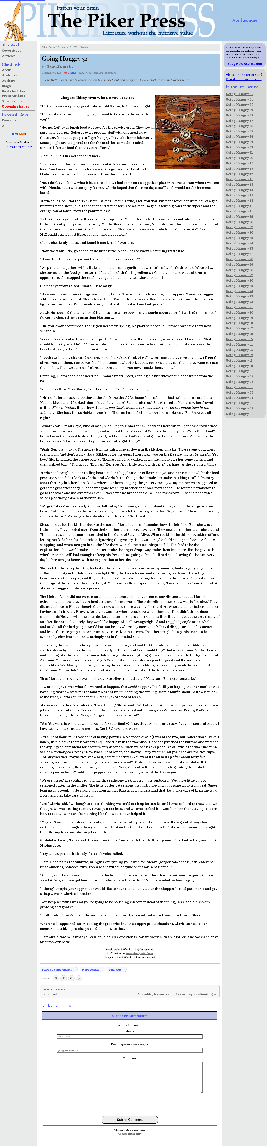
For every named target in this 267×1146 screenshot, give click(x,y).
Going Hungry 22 (239, 301)
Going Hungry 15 (239, 339)
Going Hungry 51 (239, 152)
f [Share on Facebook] (63, 978)
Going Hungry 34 (239, 243)
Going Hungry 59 (239, 110)
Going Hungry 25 (239, 285)
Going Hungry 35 (239, 237)
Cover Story (11, 50)
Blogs (6, 85)
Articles (9, 55)
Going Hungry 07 (239, 381)
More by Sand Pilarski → (58, 969)
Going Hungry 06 (239, 387)
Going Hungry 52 (239, 147)
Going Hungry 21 (239, 307)
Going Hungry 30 (239, 259)
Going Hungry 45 (239, 184)
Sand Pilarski (60, 66)
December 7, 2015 (67, 47)
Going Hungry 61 (239, 99)
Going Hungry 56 (239, 125)
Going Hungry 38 (239, 222)
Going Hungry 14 (239, 344)
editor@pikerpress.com (18, 146)
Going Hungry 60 (239, 104)
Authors (9, 80)
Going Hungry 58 (239, 115)
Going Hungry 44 (239, 190)
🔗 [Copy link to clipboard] (79, 978)
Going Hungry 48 (239, 168)
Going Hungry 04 (239, 397)
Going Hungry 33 (239, 248)
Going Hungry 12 (239, 355)
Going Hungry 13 (239, 349)
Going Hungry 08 (239, 376)
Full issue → (117, 969)
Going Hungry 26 (239, 280)
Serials (84, 47)
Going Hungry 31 (239, 253)
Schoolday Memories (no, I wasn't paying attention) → (177, 994)
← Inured (50, 994)
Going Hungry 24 (239, 291)
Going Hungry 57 (239, 120)
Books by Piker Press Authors (14, 93)
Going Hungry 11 (239, 360)
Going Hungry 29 (239, 264)
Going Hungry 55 (239, 131)
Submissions (12, 101)
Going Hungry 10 (239, 365)
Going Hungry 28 (239, 269)
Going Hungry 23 (239, 296)
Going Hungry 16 (239, 333)
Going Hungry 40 (239, 211)
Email (130, 1044)
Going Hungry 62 (239, 94)
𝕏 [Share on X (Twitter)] (56, 978)
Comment (130, 1058)
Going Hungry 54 (239, 136)
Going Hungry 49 (239, 163)
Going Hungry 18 (239, 323)
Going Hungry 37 (239, 227)
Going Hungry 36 (239, 232)
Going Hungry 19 (239, 317)
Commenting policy (129, 1133)
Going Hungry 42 (239, 200)
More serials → (92, 969)
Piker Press (48, 47)
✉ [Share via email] (71, 978)
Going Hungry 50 (239, 157)
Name (130, 1030)
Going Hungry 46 (239, 179)
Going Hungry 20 (239, 312)
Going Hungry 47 (239, 174)
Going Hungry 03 (239, 403)
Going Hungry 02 (239, 408)
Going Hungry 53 (239, 142)
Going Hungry (237, 413)
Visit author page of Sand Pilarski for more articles (244, 76)
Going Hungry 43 (239, 195)
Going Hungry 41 (239, 205)
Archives (9, 75)
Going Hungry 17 (239, 328)
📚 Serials (70, 72)
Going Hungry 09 (239, 371)
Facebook (9, 120)
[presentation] (130, 1104)
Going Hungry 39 (239, 216)
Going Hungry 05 (239, 392)
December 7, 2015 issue (139, 953)
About (7, 70)
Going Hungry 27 (239, 275)
